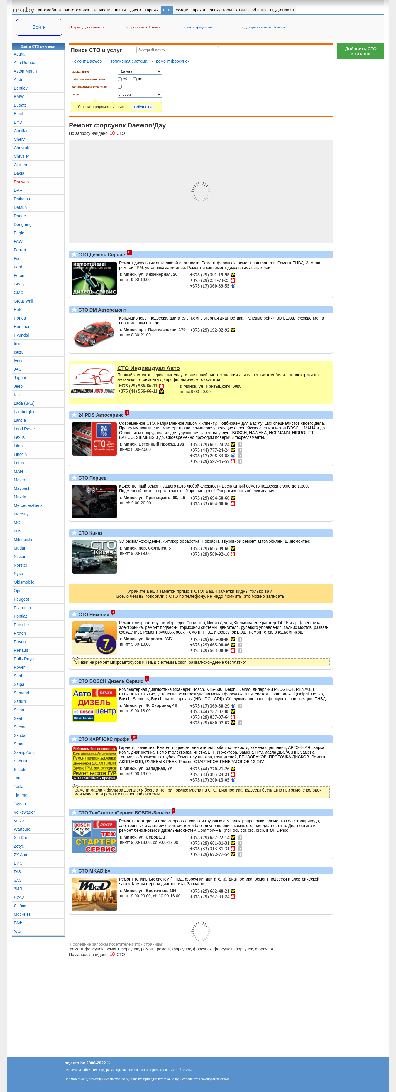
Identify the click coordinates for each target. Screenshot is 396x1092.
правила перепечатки (132, 1070)
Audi (18, 79)
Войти (39, 27)
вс (140, 79)
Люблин (21, 905)
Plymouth (22, 607)
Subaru (20, 761)
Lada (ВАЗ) (24, 403)
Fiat (17, 258)
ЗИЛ (18, 888)
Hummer (22, 326)
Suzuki (20, 769)
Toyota (20, 803)
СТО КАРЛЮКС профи (103, 739)
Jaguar (20, 377)
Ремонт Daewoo (87, 61)
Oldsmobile (24, 582)
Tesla (18, 786)
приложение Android (165, 1070)
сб (125, 79)
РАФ (18, 922)
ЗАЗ (17, 880)
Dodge (20, 216)
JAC (17, 369)
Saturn (20, 701)
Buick (19, 113)
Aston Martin (25, 71)
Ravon (20, 641)
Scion (19, 710)
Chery (19, 139)
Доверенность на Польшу (264, 27)
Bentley (21, 88)
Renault (21, 650)
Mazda (20, 497)
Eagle (19, 233)
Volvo (19, 820)
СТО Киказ (90, 533)
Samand (21, 693)
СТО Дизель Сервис (101, 254)
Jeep (18, 386)
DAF (18, 190)
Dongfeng (23, 224)
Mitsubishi (23, 539)
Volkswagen (25, 812)
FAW (18, 241)
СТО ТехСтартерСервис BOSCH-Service (123, 812)
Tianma (20, 795)
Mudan (20, 548)
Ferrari (20, 250)
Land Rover (24, 428)
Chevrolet (22, 147)
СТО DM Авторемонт (101, 310)
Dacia (19, 173)
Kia (17, 394)
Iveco (18, 360)
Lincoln (20, 454)
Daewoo (21, 181)
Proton (20, 633)
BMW (19, 96)
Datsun (20, 207)
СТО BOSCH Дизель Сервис (110, 681)
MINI (18, 531)
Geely (19, 284)
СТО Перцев (92, 478)
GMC (18, 292)
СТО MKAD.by (93, 870)
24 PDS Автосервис (100, 415)
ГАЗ (17, 871)
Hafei (18, 309)
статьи (188, 1070)
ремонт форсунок (172, 61)
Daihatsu (22, 198)
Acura (19, 54)
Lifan (18, 445)
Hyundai (21, 335)
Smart (19, 744)
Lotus (19, 463)
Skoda (20, 735)
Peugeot (21, 599)
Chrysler (21, 156)
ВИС (18, 863)
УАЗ (17, 931)
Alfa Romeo (24, 62)
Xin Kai (20, 837)
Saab (18, 675)
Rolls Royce (25, 658)
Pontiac (21, 616)
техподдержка (103, 1070)
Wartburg (22, 829)
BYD (18, 122)
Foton (19, 275)
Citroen (20, 164)
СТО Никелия (93, 614)
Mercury (21, 514)
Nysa (18, 573)
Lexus (19, 437)
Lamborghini (25, 411)
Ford (18, 267)
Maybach (22, 488)
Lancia (20, 420)
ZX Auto (21, 854)
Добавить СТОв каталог (361, 51)
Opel (18, 590)
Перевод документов (86, 27)
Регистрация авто (199, 27)
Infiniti (19, 343)
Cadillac (21, 130)
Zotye (19, 846)
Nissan (20, 556)
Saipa (19, 684)
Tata (17, 778)
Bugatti (20, 105)
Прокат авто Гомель (143, 27)
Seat (18, 718)
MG (17, 522)
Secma (20, 727)
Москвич (22, 914)
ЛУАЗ (19, 897)
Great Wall (23, 301)
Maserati (22, 480)
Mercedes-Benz (28, 505)
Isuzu (18, 352)
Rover (19, 667)
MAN (18, 471)
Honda (20, 318)
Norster (20, 565)
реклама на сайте (77, 1070)
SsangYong (24, 752)
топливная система (129, 61)
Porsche (21, 624)
